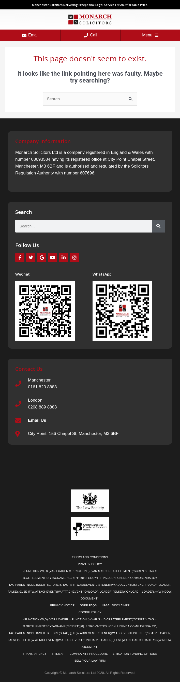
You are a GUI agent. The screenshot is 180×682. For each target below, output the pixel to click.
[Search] (158, 226)
